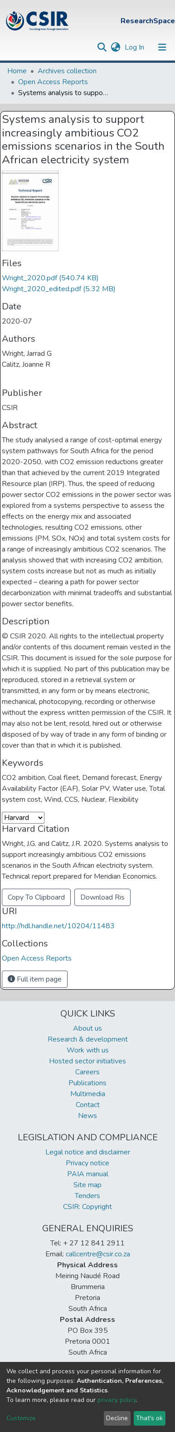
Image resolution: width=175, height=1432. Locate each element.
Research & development (88, 1039)
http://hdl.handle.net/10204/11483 (58, 926)
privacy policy (116, 1400)
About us (87, 1028)
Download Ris (102, 897)
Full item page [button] (35, 979)
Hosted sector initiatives (87, 1061)
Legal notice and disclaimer (87, 1152)
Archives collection (67, 71)
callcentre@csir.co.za (98, 1254)
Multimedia (87, 1094)
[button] (115, 47)
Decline (117, 1418)
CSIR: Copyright (87, 1207)
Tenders (87, 1196)
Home (17, 71)
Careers (87, 1072)
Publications (87, 1083)
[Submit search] (102, 47)
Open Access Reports (53, 82)
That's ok (149, 1418)
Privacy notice (87, 1163)
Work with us (88, 1050)
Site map (87, 1185)
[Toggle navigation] (162, 47)
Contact (88, 1105)
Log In (135, 47)
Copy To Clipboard (36, 897)
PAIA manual (87, 1174)
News (87, 1116)
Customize (21, 1418)
